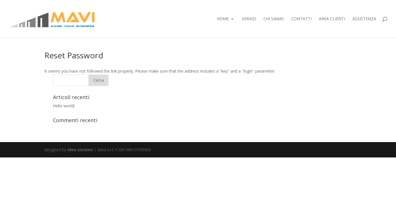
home (223, 19)
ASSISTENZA (364, 19)
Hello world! (64, 105)
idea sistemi (80, 149)
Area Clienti (332, 19)
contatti (301, 19)
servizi (249, 19)
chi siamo (273, 19)
